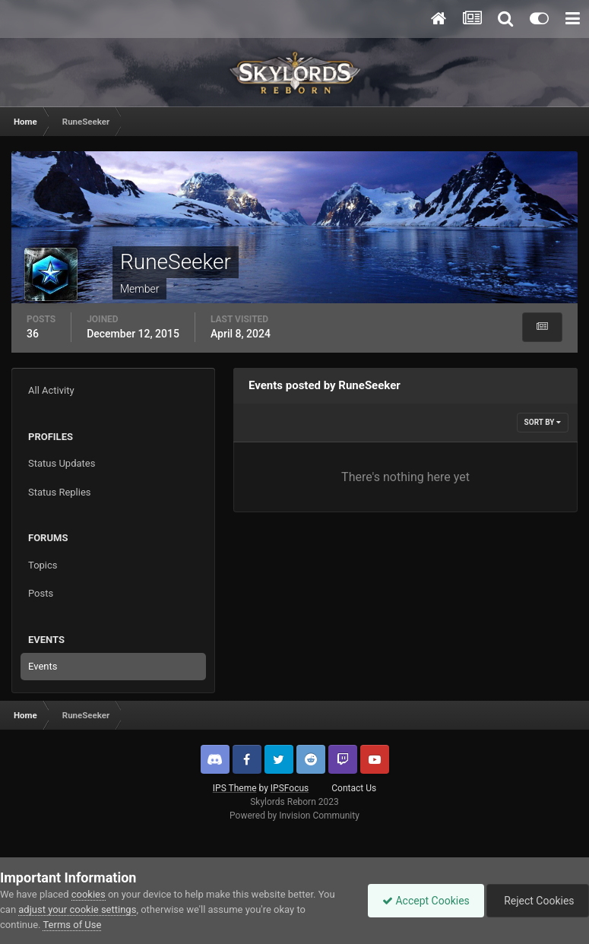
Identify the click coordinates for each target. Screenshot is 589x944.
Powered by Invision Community (294, 815)
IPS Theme (235, 788)
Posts (40, 593)
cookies (88, 894)
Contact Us (353, 788)
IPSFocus (290, 788)
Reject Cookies (536, 901)
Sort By (542, 422)
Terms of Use (72, 924)
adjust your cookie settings (77, 909)
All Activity (51, 390)
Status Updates (61, 463)
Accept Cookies (422, 901)
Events (42, 666)
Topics (43, 565)
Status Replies (59, 492)
